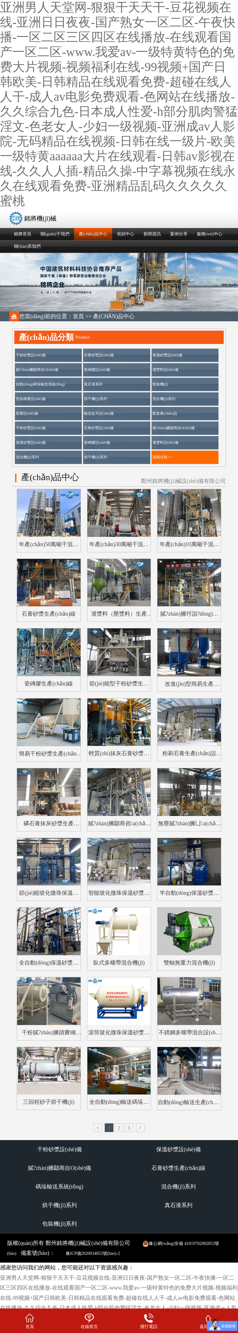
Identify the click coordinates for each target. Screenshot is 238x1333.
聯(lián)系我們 (27, 246)
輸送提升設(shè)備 (99, 413)
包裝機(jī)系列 (59, 1224)
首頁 (78, 316)
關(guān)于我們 (55, 234)
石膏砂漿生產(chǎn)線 (178, 1168)
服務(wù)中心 (209, 234)
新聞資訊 (152, 234)
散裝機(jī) (160, 384)
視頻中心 (125, 234)
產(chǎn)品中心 (93, 234)
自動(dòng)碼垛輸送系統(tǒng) (40, 384)
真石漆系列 (93, 384)
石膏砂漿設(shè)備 (99, 355)
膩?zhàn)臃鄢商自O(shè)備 (37, 370)
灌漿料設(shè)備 (165, 370)
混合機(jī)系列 (164, 399)
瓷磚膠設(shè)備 (97, 370)
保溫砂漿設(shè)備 (167, 355)
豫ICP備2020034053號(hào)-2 (93, 1253)
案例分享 (178, 234)
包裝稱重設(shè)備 (31, 399)
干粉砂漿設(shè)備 (31, 355)
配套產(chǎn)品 (164, 413)
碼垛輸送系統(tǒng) (59, 1187)
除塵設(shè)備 (27, 413)
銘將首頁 (22, 234)
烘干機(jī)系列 (95, 399)
